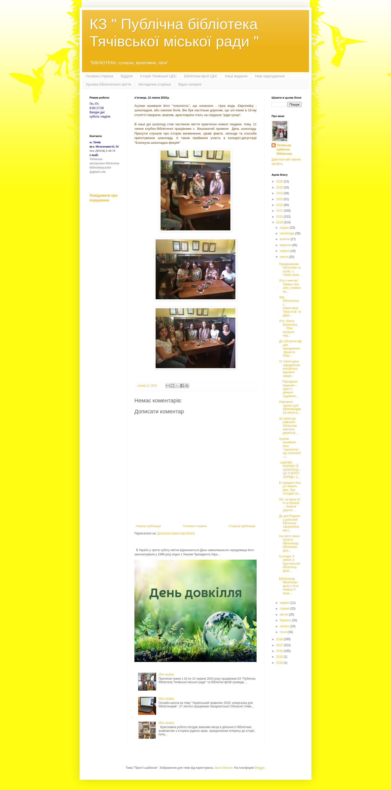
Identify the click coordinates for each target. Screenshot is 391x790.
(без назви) (166, 674)
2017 (280, 645)
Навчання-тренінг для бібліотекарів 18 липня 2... (290, 407)
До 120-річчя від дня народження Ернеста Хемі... (290, 348)
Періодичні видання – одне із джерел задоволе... (288, 389)
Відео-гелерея (189, 84)
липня (284, 257)
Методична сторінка (155, 84)
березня (286, 620)
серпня (285, 251)
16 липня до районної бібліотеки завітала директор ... (289, 426)
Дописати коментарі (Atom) (176, 533)
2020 (280, 216)
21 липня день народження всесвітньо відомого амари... (289, 369)
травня (285, 608)
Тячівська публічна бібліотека (284, 150)
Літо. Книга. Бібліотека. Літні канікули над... (289, 328)
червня (285, 603)
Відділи (127, 76)
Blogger (259, 768)
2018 (280, 639)
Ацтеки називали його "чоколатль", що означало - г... (290, 448)
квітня (284, 614)
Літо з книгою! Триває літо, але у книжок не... (290, 286)
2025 (280, 187)
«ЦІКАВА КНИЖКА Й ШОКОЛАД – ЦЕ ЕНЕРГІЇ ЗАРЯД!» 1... (289, 470)
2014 (280, 662)
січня (284, 632)
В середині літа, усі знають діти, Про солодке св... (290, 488)
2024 (280, 193)
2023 (280, 199)
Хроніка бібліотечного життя (108, 84)
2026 (280, 181)
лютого (285, 626)
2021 (280, 210)
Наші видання (236, 76)
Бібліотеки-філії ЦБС (200, 76)
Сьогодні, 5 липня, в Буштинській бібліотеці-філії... (289, 564)
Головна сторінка (99, 76)
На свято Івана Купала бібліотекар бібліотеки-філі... (289, 543)
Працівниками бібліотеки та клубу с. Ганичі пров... (290, 269)
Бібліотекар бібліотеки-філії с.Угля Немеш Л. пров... (288, 586)
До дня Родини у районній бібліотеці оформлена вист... (289, 523)
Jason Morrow (223, 768)
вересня (286, 245)
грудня (285, 227)
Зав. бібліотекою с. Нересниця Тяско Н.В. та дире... (290, 306)
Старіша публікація (242, 526)
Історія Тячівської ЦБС (158, 76)
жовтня (285, 239)
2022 (280, 205)
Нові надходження (270, 76)
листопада (287, 233)
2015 (280, 656)
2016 (280, 651)
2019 (280, 222)
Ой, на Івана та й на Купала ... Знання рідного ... (289, 505)
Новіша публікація (148, 526)
